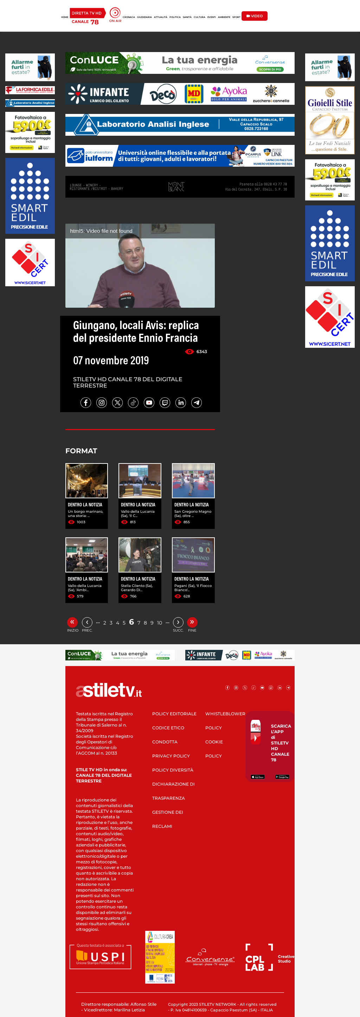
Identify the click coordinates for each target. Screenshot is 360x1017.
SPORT (236, 17)
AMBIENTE (224, 17)
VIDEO (254, 16)
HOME (64, 17)
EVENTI (211, 17)
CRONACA (129, 17)
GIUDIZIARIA (144, 17)
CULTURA (199, 17)
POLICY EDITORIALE (174, 713)
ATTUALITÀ (160, 17)
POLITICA (175, 17)
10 (159, 623)
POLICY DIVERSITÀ (172, 770)
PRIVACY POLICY (171, 756)
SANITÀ (187, 17)
